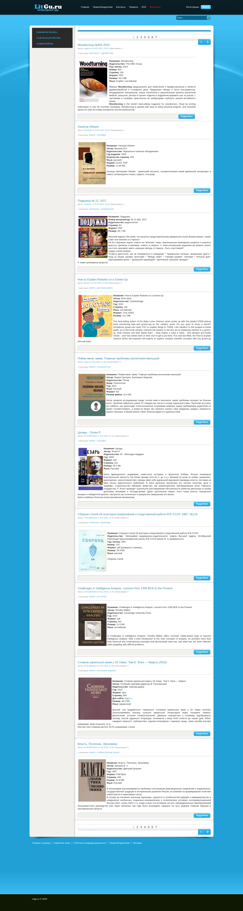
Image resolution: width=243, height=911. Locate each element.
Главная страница (41, 843)
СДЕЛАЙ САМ (107, 53)
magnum (87, 48)
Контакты (121, 7)
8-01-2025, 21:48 (99, 362)
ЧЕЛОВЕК (101, 135)
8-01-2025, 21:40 (107, 666)
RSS (144, 7)
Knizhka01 (88, 130)
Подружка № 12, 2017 (92, 200)
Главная (85, 7)
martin (86, 362)
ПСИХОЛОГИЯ (103, 367)
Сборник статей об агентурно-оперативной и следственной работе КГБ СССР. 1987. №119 (137, 514)
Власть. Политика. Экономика (97, 744)
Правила (133, 7)
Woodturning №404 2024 (94, 45)
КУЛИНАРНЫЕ (107, 209)
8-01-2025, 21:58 (100, 283)
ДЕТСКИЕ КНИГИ (105, 288)
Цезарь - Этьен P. (89, 432)
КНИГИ (92, 135)
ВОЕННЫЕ (105, 523)
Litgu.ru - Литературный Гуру (54, 7)
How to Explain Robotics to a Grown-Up (103, 279)
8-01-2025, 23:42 (101, 48)
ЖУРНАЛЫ (94, 53)
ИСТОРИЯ (101, 597)
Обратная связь (62, 843)
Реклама (137, 843)
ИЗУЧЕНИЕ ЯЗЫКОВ (106, 671)
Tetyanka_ (88, 204)
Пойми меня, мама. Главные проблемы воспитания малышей (118, 358)
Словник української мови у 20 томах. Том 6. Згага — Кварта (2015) (122, 662)
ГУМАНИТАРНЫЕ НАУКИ (108, 752)
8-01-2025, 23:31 (102, 130)
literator (87, 283)
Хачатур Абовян (88, 126)
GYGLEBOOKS (90, 436)
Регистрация (192, 7)
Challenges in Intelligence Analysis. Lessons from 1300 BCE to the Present (125, 588)
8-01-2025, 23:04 (102, 204)
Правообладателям (102, 7)
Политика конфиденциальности (90, 843)
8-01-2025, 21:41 (107, 436)
